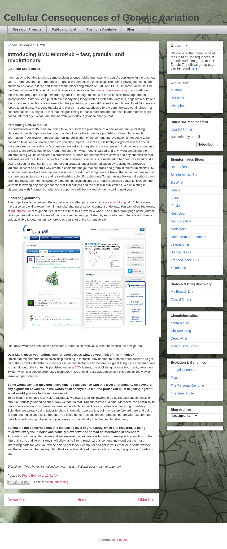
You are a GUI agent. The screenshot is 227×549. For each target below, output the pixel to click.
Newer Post (17, 500)
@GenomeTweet (22, 211)
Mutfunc (177, 90)
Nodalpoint (179, 229)
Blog (130, 29)
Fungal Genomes (183, 370)
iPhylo (175, 206)
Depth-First (179, 338)
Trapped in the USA (185, 260)
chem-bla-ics (180, 323)
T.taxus (176, 378)
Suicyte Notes (181, 252)
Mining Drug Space (185, 346)
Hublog (176, 190)
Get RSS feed (182, 130)
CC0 (77, 367)
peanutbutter (180, 244)
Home (82, 500)
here (194, 68)
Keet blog (178, 213)
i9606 (175, 198)
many (100, 90)
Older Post (147, 500)
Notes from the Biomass (188, 237)
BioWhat (177, 182)
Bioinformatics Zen (184, 175)
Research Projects (27, 29)
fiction (49, 482)
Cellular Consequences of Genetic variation (101, 17)
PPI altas (177, 98)
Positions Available (101, 29)
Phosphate (179, 106)
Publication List (64, 29)
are (116, 90)
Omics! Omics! (181, 299)
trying (123, 90)
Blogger (121, 539)
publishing (61, 482)
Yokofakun (178, 268)
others (109, 90)
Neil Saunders (181, 221)
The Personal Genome (187, 385)
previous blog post (117, 202)
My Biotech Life (182, 291)
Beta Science (180, 167)
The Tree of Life (182, 393)
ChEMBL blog (181, 331)
